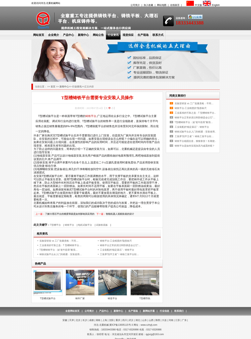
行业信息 (164, 311)
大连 (164, 320)
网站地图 (161, 5)
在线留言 (175, 5)
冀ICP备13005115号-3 (121, 325)
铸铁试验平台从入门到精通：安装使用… (60, 254)
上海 (104, 320)
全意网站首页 (72, 311)
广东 (184, 320)
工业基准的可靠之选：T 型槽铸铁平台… (60, 245)
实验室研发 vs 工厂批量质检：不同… (58, 240)
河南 (171, 320)
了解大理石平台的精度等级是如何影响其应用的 (69, 214)
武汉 (131, 320)
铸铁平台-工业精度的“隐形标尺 (116, 240)
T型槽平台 (55, 225)
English (211, 5)
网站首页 (38, 34)
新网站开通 (149, 311)
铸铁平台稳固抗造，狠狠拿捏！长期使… (196, 141)
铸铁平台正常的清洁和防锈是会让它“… (120, 245)
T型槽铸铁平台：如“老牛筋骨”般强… (58, 249)
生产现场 (143, 34)
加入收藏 (148, 5)
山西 (151, 320)
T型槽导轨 (144, 298)
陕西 (157, 320)
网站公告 (98, 34)
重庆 (118, 320)
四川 (124, 320)
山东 (144, 320)
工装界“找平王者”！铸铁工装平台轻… (119, 254)
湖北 (137, 320)
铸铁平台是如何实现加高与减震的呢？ (195, 145)
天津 (71, 320)
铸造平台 (112, 298)
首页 (53, 86)
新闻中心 (83, 34)
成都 (91, 320)
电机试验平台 (85, 225)
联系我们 (179, 311)
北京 (78, 320)
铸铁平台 (90, 116)
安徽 (64, 320)
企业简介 (53, 34)
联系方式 (157, 34)
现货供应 (128, 34)
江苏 (177, 320)
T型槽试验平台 (47, 298)
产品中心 (68, 34)
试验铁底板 (102, 225)
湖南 (98, 320)
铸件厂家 (80, 298)
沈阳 (111, 320)
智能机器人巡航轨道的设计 (120, 214)
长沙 (84, 320)
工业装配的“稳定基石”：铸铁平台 (117, 249)
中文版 (193, 5)
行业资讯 (113, 34)
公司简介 (135, 5)
